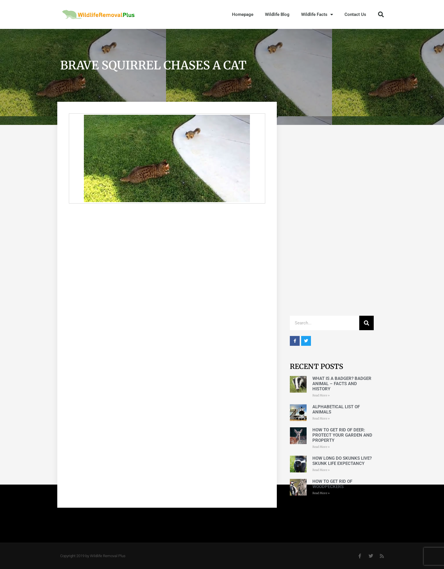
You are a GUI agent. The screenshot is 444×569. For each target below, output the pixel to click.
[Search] (366, 323)
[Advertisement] (332, 223)
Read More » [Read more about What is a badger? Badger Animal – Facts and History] (321, 395)
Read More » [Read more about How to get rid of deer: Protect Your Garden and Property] (321, 447)
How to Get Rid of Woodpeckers (332, 484)
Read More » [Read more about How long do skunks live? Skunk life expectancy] (321, 470)
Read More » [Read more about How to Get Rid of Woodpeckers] (321, 493)
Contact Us (355, 14)
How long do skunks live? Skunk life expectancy (342, 461)
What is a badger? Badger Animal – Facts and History (341, 383)
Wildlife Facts (317, 15)
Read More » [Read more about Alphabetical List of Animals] (321, 418)
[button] (381, 14)
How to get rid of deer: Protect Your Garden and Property (342, 435)
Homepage (242, 14)
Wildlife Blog (277, 14)
